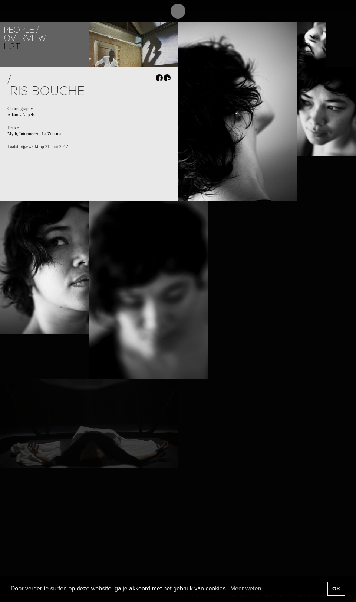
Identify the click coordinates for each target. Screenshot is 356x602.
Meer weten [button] (245, 588)
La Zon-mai (52, 133)
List (12, 46)
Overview (25, 38)
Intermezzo (29, 133)
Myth (12, 133)
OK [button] (336, 589)
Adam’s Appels (21, 114)
